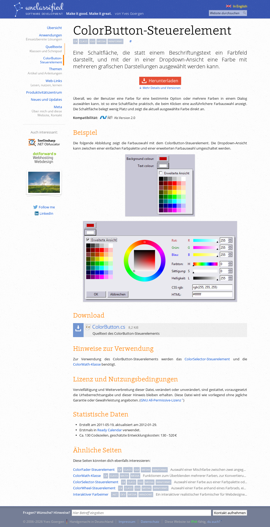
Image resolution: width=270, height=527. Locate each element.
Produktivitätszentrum (44, 92)
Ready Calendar (109, 430)
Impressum (127, 521)
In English (236, 6)
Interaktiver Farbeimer (90, 494)
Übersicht (54, 27)
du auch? (213, 521)
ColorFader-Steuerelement (94, 469)
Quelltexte (43, 49)
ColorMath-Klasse (87, 364)
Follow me (44, 207)
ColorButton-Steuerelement (51, 60)
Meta (43, 111)
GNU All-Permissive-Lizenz (161, 400)
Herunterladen (163, 81)
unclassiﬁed (44, 7)
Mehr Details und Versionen (162, 88)
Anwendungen (43, 37)
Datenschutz (150, 521)
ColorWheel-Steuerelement (94, 488)
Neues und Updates (46, 99)
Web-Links (43, 83)
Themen (43, 71)
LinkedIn (44, 213)
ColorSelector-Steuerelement (207, 359)
